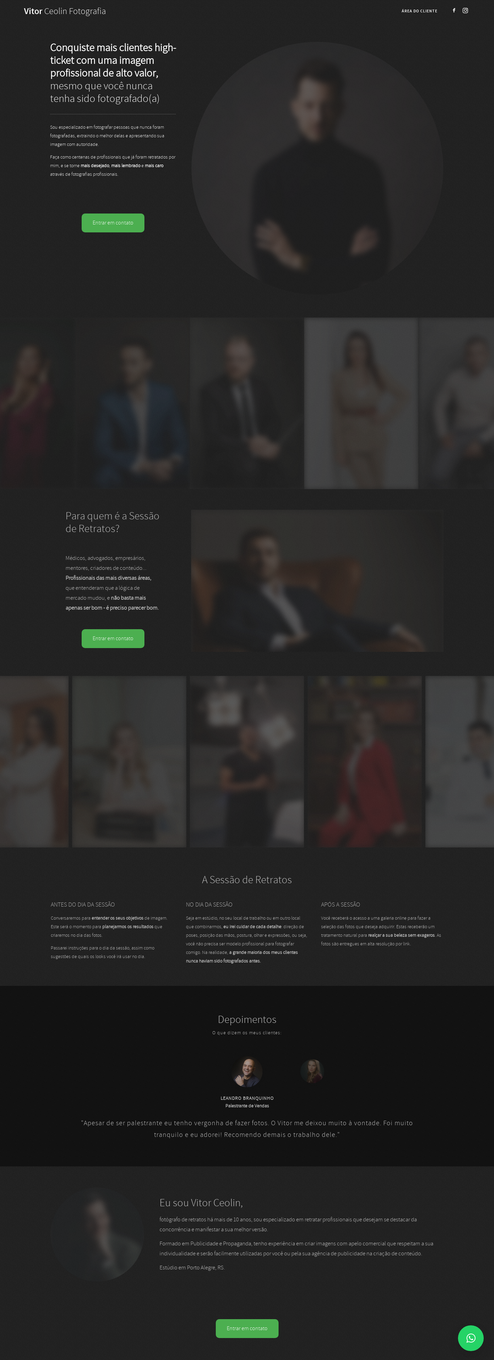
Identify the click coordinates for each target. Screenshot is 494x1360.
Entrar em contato (113, 222)
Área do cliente (419, 11)
